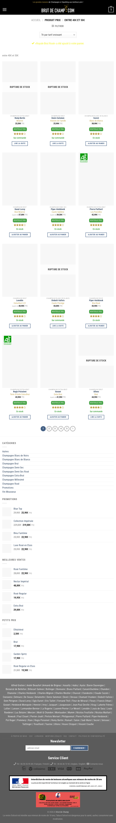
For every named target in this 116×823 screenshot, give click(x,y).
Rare (30, 720)
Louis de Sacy (98, 708)
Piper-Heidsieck (58, 209)
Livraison (39, 736)
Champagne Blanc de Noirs (15, 455)
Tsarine (48, 724)
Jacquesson (65, 704)
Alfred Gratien (18, 685)
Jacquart (53, 704)
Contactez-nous (96, 764)
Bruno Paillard (74, 689)
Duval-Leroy (20, 209)
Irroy (44, 704)
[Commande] (57, 35)
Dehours (18, 697)
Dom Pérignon (11, 700)
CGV (30, 736)
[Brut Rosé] (96, 270)
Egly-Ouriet (38, 700)
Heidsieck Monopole (22, 704)
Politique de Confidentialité (92, 736)
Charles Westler (63, 693)
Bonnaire (60, 689)
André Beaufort (34, 685)
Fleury (93, 700)
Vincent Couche (86, 724)
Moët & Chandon (45, 712)
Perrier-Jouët (36, 716)
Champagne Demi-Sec (13, 467)
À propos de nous (19, 736)
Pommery (21, 720)
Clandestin (87, 693)
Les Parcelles (96, 212)
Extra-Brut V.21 (20, 303)
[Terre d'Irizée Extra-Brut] (19, 361)
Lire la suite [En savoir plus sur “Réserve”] (20, 143)
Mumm (71, 712)
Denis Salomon (58, 118)
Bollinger (50, 689)
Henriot (37, 704)
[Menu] (4, 9)
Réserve (19, 121)
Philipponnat (68, 716)
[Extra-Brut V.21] (19, 270)
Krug (93, 704)
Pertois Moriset (52, 716)
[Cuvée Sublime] (58, 179)
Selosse (105, 720)
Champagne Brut (10, 463)
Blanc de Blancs (96, 121)
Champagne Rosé (10, 483)
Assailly (67, 685)
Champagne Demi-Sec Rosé (15, 471)
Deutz (66, 697)
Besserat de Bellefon (16, 689)
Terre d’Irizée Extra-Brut (20, 394)
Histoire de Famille (58, 121)
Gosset (58, 391)
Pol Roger (10, 720)
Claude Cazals (101, 693)
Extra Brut (58, 394)
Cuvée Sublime (58, 212)
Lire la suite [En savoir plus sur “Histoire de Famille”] (58, 143)
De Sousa (28, 697)
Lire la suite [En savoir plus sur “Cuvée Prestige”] (58, 326)
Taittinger (27, 724)
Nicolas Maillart (103, 712)
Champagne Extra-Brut (13, 475)
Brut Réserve (19, 212)
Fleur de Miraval (80, 700)
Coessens (7, 697)
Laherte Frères (105, 704)
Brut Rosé (96, 303)
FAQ (65, 736)
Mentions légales (53, 736)
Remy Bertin (20, 118)
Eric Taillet (50, 700)
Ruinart (68, 720)
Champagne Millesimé (13, 479)
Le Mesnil (75, 708)
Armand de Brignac (52, 685)
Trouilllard (38, 724)
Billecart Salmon (36, 689)
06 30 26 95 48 (27, 764)
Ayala (82, 685)
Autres (5, 451)
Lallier (7, 708)
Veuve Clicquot (69, 724)
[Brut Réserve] (19, 179)
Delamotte (40, 697)
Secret (96, 118)
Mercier (31, 712)
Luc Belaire (20, 712)
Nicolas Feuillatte (84, 712)
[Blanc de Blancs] (96, 87)
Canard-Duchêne (91, 689)
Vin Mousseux (9, 491)
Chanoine (11, 693)
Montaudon (60, 712)
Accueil (36, 20)
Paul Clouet (23, 716)
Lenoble (19, 300)
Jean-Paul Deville (81, 704)
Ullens (96, 391)
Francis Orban (104, 700)
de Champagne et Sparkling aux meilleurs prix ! (58, 2)
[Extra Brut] (58, 361)
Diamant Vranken (87, 697)
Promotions (7, 487)
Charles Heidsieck (27, 693)
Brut (96, 394)
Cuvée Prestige (58, 303)
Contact (72, 736)
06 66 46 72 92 (63, 764)
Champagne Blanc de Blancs (16, 459)
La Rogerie (47, 708)
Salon (76, 720)
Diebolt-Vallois (58, 300)
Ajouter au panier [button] (96, 143)
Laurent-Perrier (61, 708)
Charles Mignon (45, 693)
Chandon (104, 689)
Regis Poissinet (19, 391)
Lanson (15, 708)
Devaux (73, 697)
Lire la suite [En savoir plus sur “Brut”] (96, 417)
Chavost (76, 693)
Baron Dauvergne (95, 685)
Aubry (75, 685)
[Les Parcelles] (96, 179)
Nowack (11, 716)
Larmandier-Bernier (30, 708)
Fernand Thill (63, 700)
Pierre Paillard (96, 209)
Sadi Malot (86, 720)
